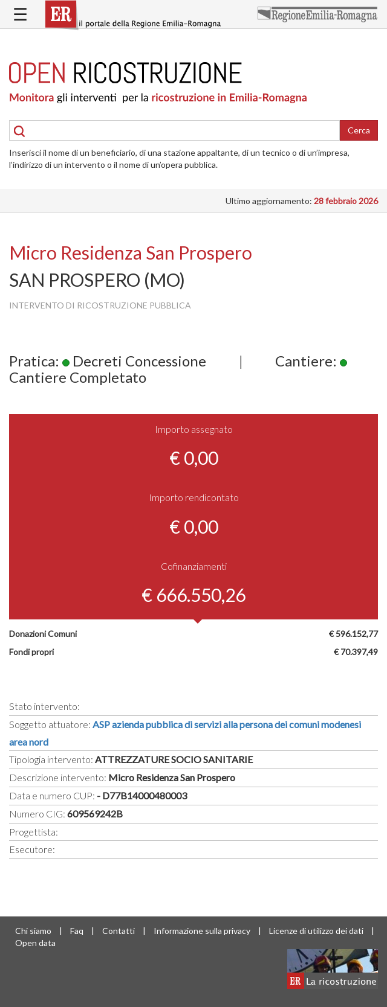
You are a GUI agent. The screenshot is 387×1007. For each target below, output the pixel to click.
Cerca (359, 130)
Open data (35, 943)
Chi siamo (33, 930)
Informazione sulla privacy (202, 930)
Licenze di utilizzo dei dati (316, 930)
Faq (76, 930)
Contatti (118, 930)
